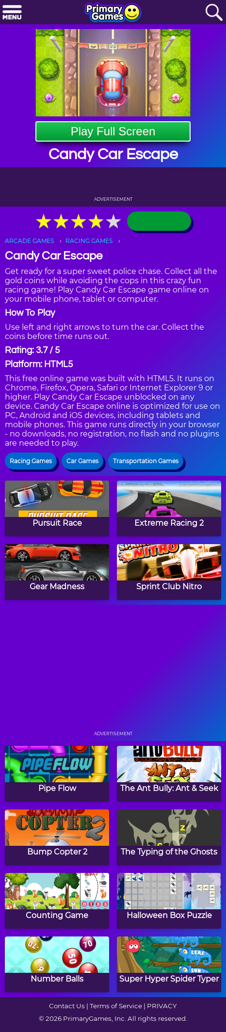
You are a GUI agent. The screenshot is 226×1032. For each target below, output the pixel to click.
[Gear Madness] (57, 572)
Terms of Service (116, 1006)
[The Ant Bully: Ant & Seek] (169, 774)
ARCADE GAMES (29, 240)
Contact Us (67, 1006)
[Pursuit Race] (57, 508)
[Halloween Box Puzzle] (169, 901)
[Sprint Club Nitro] (169, 572)
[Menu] (12, 13)
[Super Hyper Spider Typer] (169, 964)
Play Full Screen (113, 131)
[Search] (214, 13)
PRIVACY (162, 1006)
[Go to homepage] (113, 13)
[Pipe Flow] (57, 774)
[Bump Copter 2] (57, 837)
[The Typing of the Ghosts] (169, 837)
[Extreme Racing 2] (169, 508)
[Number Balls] (57, 964)
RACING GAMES (89, 240)
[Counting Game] (57, 901)
